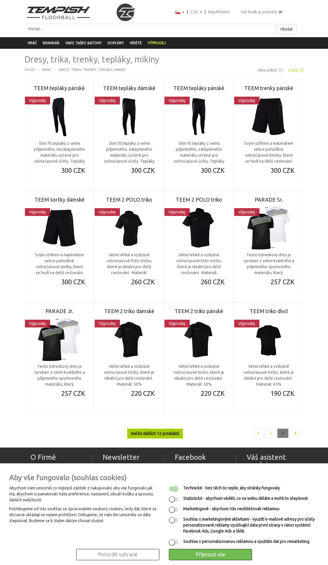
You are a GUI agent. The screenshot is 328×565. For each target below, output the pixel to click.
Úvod (30, 70)
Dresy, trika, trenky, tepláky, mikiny (92, 70)
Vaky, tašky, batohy (83, 43)
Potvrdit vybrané (118, 554)
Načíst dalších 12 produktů (155, 433)
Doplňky (115, 43)
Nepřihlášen (219, 12)
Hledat (287, 29)
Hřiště (136, 43)
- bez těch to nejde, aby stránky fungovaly (231, 488)
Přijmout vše (210, 554)
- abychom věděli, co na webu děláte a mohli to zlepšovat (245, 498)
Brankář (51, 43)
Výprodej (157, 43)
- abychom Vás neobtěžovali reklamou (231, 508)
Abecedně (270, 70)
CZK (196, 12)
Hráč (32, 43)
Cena (295, 70)
